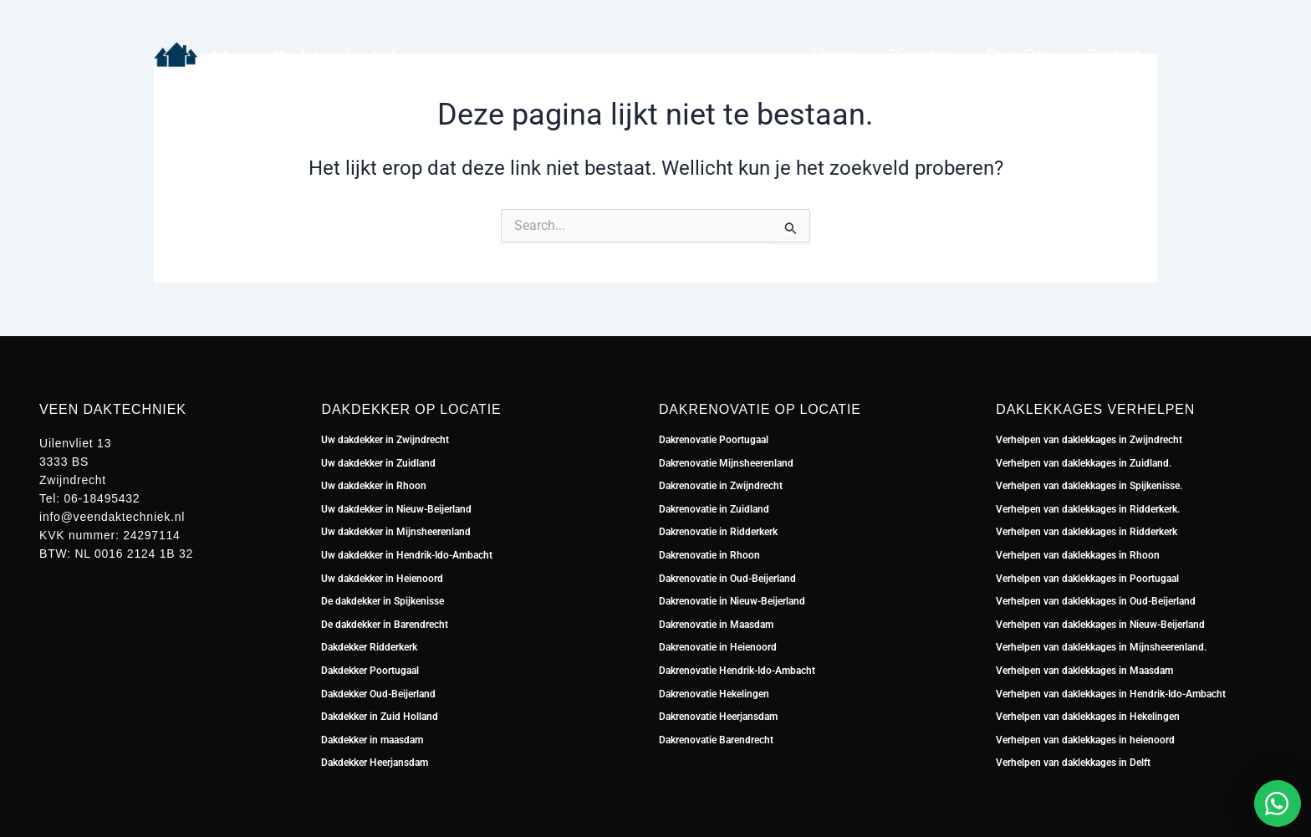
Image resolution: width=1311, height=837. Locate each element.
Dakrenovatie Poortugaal (713, 440)
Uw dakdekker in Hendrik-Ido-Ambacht (406, 555)
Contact (1112, 54)
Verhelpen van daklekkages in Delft (1073, 762)
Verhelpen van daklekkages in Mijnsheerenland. (1101, 647)
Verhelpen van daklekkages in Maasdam (1084, 670)
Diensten (920, 54)
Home (834, 54)
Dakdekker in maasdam (372, 740)
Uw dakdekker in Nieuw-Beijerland (396, 509)
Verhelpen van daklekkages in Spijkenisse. (1089, 486)
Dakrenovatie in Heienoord (718, 647)
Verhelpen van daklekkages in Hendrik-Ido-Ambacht (1111, 694)
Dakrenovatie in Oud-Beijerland (727, 578)
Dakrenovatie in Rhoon (709, 555)
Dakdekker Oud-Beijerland (378, 694)
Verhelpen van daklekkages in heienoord (1085, 740)
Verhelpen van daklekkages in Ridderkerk (1086, 532)
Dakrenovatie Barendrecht (716, 740)
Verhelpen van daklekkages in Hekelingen (1088, 716)
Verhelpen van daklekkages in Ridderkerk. (1088, 509)
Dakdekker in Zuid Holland (379, 716)
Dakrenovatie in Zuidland (715, 509)
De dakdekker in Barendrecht (384, 624)
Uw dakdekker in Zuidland (378, 463)
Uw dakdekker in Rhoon (373, 486)
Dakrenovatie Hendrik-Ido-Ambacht (737, 670)
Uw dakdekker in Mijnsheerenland (396, 532)
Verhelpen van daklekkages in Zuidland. (1083, 463)
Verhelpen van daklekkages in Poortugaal (1087, 578)
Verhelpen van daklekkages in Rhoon (1078, 555)
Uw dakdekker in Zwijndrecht (385, 440)
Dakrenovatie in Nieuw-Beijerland (732, 601)
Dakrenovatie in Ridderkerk (718, 532)
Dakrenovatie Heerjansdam (718, 716)
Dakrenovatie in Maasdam (716, 624)
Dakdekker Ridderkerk (369, 647)
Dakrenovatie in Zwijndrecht (721, 486)
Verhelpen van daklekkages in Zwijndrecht (1089, 440)
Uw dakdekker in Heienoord (382, 578)
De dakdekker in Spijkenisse (382, 601)
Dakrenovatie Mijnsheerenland (726, 463)
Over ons (1019, 54)
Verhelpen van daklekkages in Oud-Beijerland (1096, 601)
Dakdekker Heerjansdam (374, 762)
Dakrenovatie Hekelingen (714, 694)
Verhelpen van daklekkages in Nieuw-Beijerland (1100, 624)
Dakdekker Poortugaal (370, 670)
